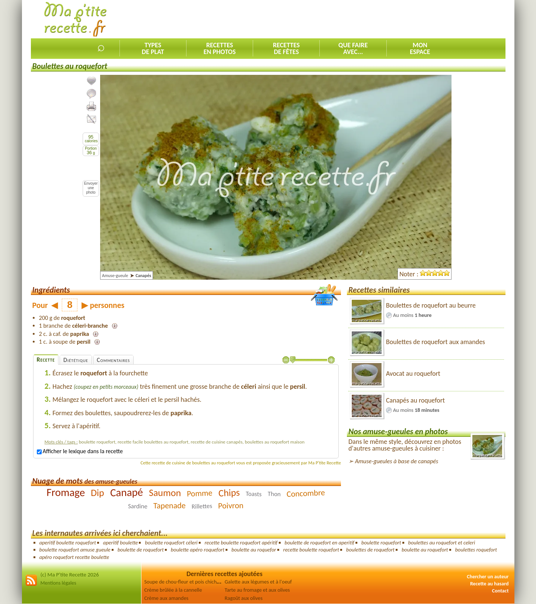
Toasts (254, 494)
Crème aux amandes (166, 598)
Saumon (165, 493)
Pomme (200, 493)
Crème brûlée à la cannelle (173, 589)
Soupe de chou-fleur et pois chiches (182, 581)
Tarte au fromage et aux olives (257, 589)
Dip (97, 493)
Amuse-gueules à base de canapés (396, 461)
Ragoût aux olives (244, 598)
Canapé (126, 492)
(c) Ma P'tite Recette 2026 (70, 574)
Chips (229, 492)
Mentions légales (58, 583)
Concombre (305, 493)
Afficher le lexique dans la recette (80, 451)
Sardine (137, 506)
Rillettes (202, 506)
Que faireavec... (353, 48)
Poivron (230, 505)
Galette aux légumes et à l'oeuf (258, 581)
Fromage (66, 492)
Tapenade (169, 505)
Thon (274, 494)
